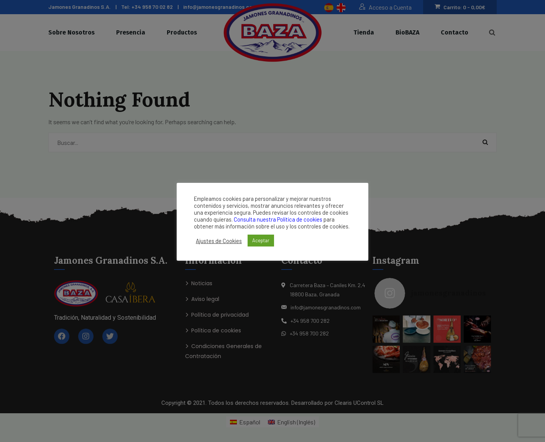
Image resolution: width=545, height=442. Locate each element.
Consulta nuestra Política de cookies (278, 219)
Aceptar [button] (260, 240)
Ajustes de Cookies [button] (219, 240)
